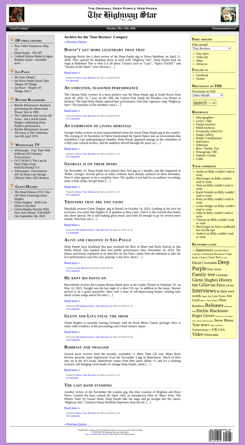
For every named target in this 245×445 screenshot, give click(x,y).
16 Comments (73, 118)
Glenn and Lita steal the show (96, 315)
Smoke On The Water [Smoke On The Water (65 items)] (224, 316)
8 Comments (72, 378)
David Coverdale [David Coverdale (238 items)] (204, 263)
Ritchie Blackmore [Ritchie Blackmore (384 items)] (212, 310)
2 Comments (72, 232)
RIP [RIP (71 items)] (194, 311)
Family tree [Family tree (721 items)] (203, 274)
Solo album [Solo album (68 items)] (197, 321)
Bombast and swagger (86, 347)
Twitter (200, 78)
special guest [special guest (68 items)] (208, 321)
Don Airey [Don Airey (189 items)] (214, 269)
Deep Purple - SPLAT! (28, 52)
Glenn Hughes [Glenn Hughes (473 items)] (205, 279)
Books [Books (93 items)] (195, 257)
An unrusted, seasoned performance (101, 87)
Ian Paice (22, 72)
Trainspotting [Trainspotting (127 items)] (200, 329)
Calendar (93, 434)
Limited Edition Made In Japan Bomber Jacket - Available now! (33, 60)
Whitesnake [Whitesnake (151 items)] (211, 334)
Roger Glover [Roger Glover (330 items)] (203, 315)
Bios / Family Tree (207, 148)
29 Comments (73, 340)
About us (201, 64)
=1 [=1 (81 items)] (193, 250)
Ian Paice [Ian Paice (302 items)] (218, 285)
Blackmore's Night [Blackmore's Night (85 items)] (223, 254)
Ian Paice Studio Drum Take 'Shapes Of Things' (31, 82)
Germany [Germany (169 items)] (222, 275)
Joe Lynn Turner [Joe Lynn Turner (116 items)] (217, 296)
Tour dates (202, 53)
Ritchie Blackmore (30, 100)
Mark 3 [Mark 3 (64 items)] (203, 301)
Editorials (202, 145)
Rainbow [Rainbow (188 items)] (198, 306)
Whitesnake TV (27, 145)
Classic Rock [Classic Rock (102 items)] (214, 257)
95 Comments (73, 156)
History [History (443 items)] (225, 279)
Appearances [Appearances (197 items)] (204, 250)
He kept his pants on (85, 277)
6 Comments (72, 80)
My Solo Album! (24, 77)
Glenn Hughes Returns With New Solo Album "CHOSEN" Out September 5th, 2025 (32, 213)
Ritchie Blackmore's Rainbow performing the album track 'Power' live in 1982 (32, 109)
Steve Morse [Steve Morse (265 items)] (223, 320)
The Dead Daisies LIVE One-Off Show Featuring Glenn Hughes (32, 195)
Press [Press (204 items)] (222, 300)
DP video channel (28, 40)
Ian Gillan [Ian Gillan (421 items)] (201, 285)
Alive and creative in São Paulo (97, 239)
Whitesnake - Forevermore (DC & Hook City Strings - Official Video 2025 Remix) (31, 174)
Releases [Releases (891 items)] (214, 305)
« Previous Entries (75, 42)
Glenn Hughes (26, 186)
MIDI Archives (205, 127)
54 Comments (73, 416)
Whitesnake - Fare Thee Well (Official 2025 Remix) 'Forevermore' (32, 154)
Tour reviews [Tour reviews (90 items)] (216, 325)
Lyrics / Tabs (204, 121)
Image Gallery (205, 134)
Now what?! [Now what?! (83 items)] (212, 300)
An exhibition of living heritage (97, 125)
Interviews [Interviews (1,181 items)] (204, 290)
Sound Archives (206, 124)
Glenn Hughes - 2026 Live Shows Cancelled (30, 204)
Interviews (202, 141)
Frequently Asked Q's (209, 131)
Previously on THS (204, 91)
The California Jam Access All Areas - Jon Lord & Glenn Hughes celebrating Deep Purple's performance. (33, 120)
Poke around (199, 44)
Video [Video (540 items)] (197, 334)
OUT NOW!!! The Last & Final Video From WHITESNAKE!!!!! (30, 164)
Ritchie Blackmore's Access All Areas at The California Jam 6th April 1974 (31, 133)
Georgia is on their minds (90, 163)
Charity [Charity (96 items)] (203, 257)
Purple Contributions (209, 138)
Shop (199, 60)
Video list (202, 57)
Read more (71, 72)
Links (199, 158)
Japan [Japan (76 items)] (204, 296)
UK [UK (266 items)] (215, 329)
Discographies (205, 117)
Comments (105, 434)
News (78, 77)
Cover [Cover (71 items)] (225, 257)
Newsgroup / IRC (207, 151)
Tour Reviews (89, 77)
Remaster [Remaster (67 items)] (228, 306)
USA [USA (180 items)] (221, 329)
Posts (87, 434)
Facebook (202, 75)
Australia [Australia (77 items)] (218, 250)
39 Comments (73, 309)
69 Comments (73, 271)
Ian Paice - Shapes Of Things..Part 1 (27, 89)
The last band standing (88, 385)
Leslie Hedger (204, 206)
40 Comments (73, 194)
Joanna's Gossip (206, 155)
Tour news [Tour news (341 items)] (200, 324)
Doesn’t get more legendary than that (104, 49)
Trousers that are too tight (93, 201)
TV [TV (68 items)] (209, 330)
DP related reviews (85, 230)
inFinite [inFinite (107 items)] (230, 285)
